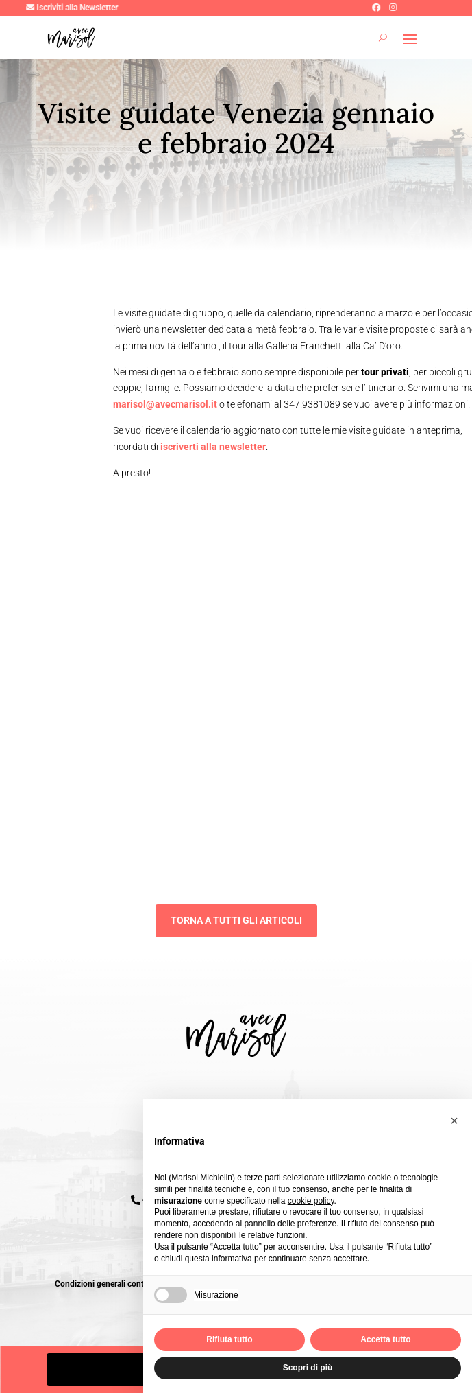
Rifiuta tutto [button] (229, 1339)
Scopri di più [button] (308, 1367)
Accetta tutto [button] (385, 1339)
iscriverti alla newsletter (213, 446)
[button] (454, 1121)
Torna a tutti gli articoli (236, 920)
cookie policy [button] (311, 1201)
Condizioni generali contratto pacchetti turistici (140, 1284)
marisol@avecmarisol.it (166, 404)
